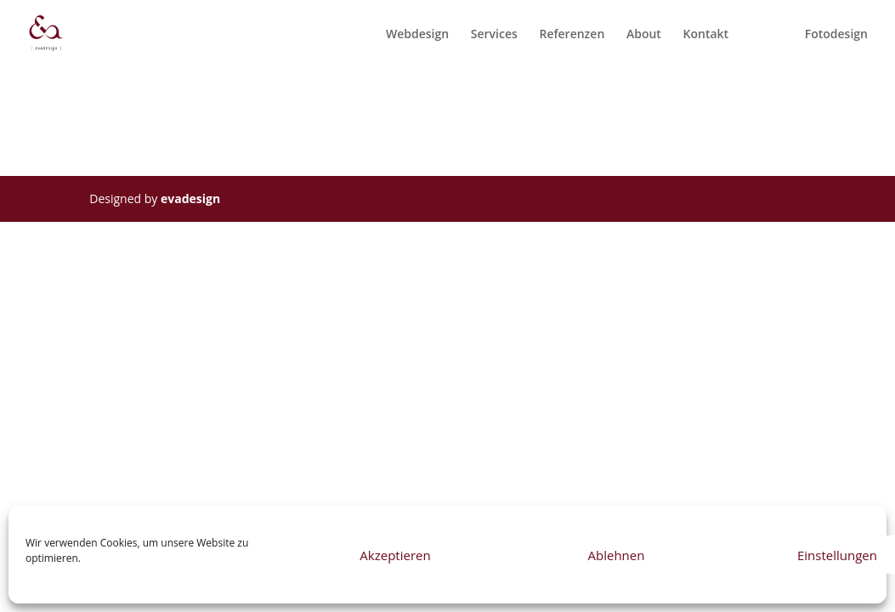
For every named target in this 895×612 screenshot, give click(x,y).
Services (494, 35)
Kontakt (706, 35)
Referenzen (571, 35)
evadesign (190, 198)
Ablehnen (616, 555)
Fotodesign (836, 35)
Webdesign (417, 35)
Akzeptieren (395, 555)
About (643, 35)
